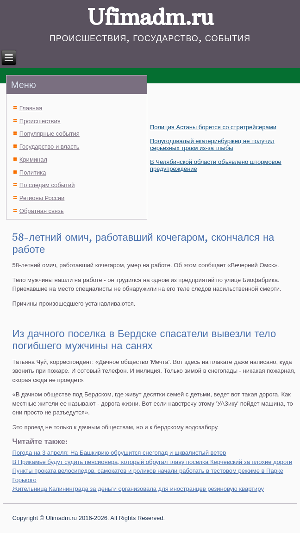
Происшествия (40, 121)
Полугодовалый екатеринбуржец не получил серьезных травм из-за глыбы (212, 144)
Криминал (33, 159)
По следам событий (47, 185)
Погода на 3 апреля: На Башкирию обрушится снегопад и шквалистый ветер (119, 452)
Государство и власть (49, 146)
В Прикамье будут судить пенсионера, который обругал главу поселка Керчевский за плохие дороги (152, 461)
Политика (32, 172)
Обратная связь (41, 210)
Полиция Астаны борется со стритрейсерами (213, 127)
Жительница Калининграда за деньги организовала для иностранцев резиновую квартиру (137, 488)
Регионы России (42, 197)
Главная (30, 108)
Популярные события (49, 133)
